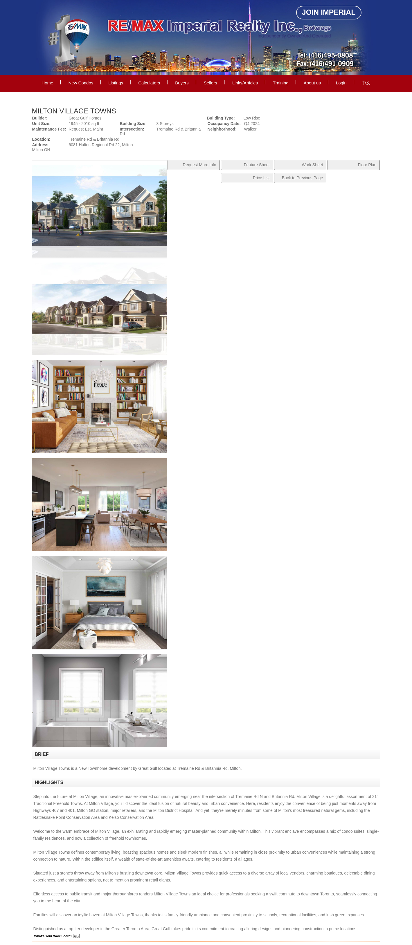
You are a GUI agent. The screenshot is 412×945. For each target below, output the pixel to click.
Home (47, 82)
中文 (366, 82)
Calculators (149, 82)
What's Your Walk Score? (57, 936)
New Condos (80, 82)
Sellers (210, 82)
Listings (115, 82)
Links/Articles (245, 82)
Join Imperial (329, 12)
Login (341, 82)
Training (281, 82)
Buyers (182, 82)
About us (312, 82)
